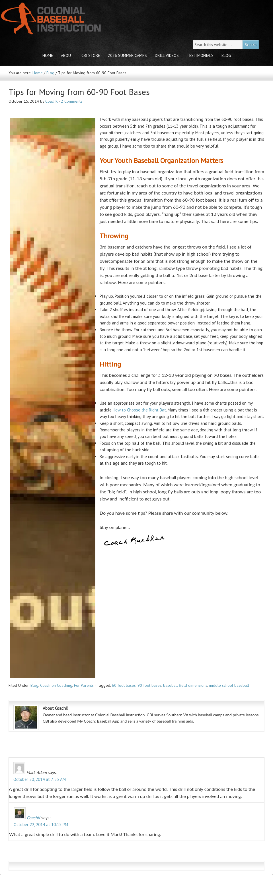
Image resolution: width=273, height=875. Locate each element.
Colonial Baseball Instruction (50, 18)
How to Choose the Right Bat (139, 410)
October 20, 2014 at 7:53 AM (39, 779)
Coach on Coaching (56, 685)
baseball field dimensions (185, 685)
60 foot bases (124, 685)
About (67, 55)
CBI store (90, 55)
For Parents (84, 685)
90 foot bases (149, 685)
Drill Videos (167, 55)
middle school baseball (229, 685)
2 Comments (71, 101)
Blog (226, 55)
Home (47, 55)
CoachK (51, 101)
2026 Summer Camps (127, 55)
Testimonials (200, 55)
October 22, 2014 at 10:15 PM (41, 824)
